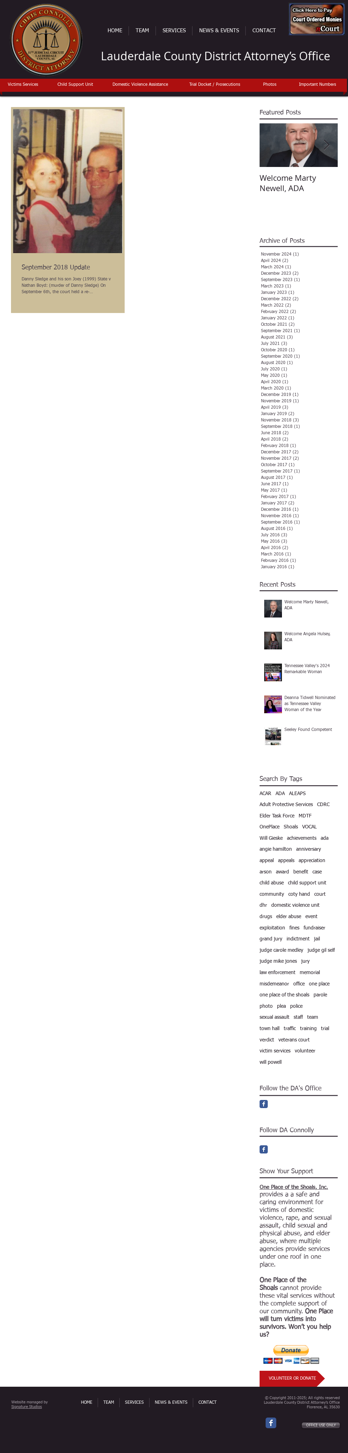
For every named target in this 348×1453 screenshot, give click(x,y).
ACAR (265, 793)
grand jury (271, 939)
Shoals (291, 827)
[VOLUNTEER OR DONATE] (292, 1379)
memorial (310, 972)
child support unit (307, 883)
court (320, 894)
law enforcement (277, 972)
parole (320, 995)
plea (281, 1006)
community (272, 894)
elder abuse (288, 916)
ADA (280, 793)
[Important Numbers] (317, 85)
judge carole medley (281, 950)
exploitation (272, 928)
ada (324, 838)
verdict (267, 1040)
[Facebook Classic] (264, 1104)
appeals (286, 860)
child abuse (272, 883)
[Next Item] (326, 145)
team (312, 1017)
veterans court (294, 1040)
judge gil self (321, 950)
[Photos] (269, 85)
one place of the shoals (284, 995)
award (282, 872)
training (308, 1028)
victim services (275, 1051)
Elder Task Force (277, 816)
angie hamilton (276, 849)
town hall (269, 1028)
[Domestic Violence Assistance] (140, 85)
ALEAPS (297, 793)
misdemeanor (274, 984)
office (299, 984)
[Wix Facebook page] (271, 1423)
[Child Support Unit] (75, 85)
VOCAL (309, 827)
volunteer (305, 1051)
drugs (266, 916)
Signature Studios (26, 1407)
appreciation (312, 860)
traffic (290, 1028)
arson (266, 872)
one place (319, 984)
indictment (298, 939)
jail (317, 939)
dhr (263, 905)
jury (305, 961)
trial (325, 1028)
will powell (271, 1062)
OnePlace (269, 827)
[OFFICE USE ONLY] (321, 1425)
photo (266, 1006)
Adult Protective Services (286, 804)
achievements (301, 838)
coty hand (299, 894)
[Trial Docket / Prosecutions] (214, 85)
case (317, 872)
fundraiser (314, 928)
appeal (267, 860)
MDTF (305, 816)
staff (298, 1017)
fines (294, 928)
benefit (300, 872)
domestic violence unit (295, 905)
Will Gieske (271, 838)
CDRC (323, 804)
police (296, 1006)
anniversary (308, 849)
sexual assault (274, 1017)
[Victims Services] (23, 85)
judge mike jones (278, 961)
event (311, 916)
